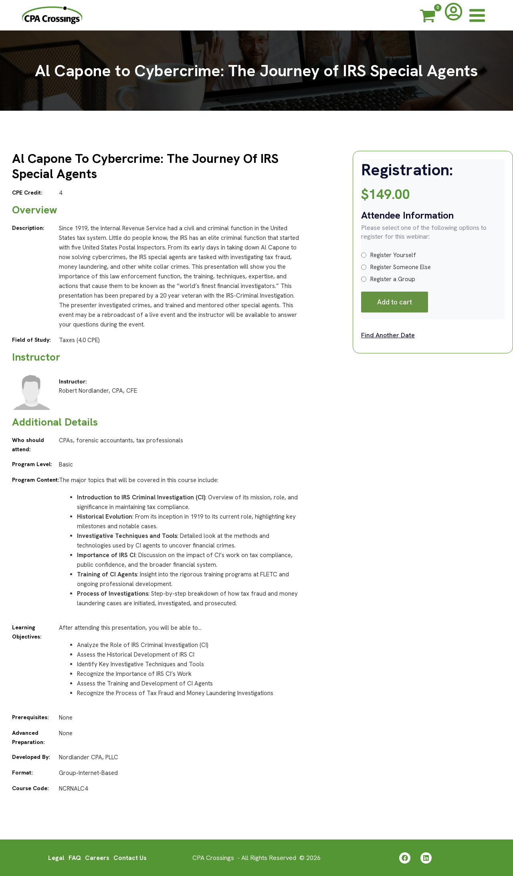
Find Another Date (388, 335)
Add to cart (394, 302)
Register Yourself (388, 255)
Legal (56, 857)
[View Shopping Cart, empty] (427, 17)
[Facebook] (404, 858)
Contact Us (130, 857)
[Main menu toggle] (477, 15)
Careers (97, 857)
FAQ (75, 857)
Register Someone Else (396, 267)
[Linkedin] (426, 858)
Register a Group (388, 279)
